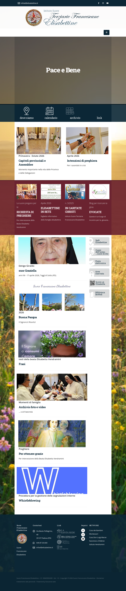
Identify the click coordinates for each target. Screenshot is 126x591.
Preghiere (24, 448)
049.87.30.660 (41, 543)
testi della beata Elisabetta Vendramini (40, 359)
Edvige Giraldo (26, 265)
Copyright (63, 578)
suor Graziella (27, 270)
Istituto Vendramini (96, 544)
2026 (21, 312)
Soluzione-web (50, 582)
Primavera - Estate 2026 (31, 155)
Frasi (22, 364)
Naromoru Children (97, 541)
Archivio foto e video (32, 407)
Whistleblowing (29, 500)
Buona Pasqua (28, 317)
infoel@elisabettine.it (28, 3)
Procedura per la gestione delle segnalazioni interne (47, 495)
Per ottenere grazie (31, 454)
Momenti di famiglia (30, 402)
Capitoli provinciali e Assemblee (32, 162)
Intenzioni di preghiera (82, 161)
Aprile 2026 (73, 155)
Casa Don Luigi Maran (97, 537)
